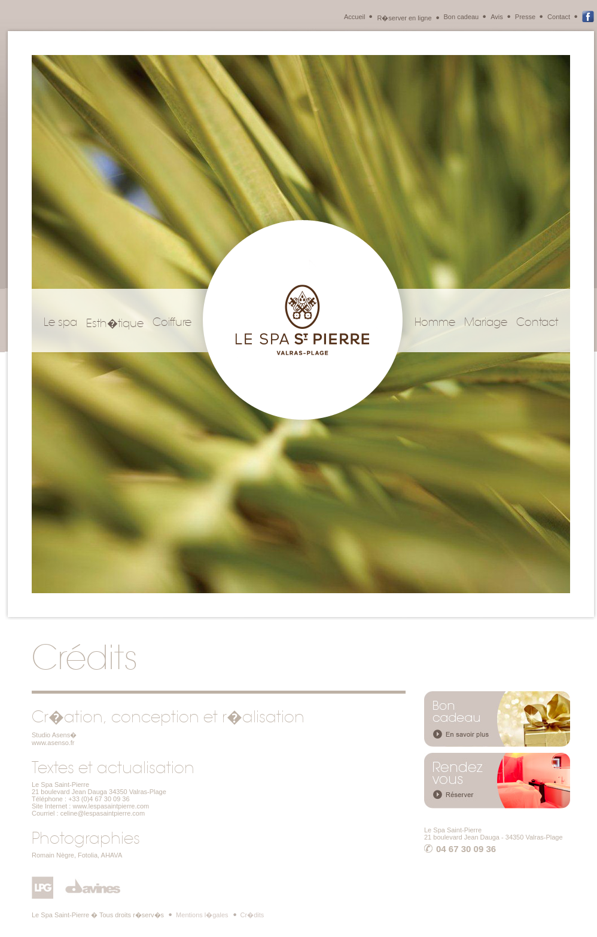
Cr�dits (252, 914)
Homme (435, 322)
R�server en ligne (404, 18)
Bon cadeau (461, 16)
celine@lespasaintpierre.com (102, 813)
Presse (525, 16)
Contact (558, 16)
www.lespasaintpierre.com (110, 806)
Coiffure (172, 322)
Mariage (485, 322)
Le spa (60, 322)
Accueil (354, 16)
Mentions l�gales (202, 914)
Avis (497, 16)
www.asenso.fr (53, 742)
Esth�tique (115, 323)
